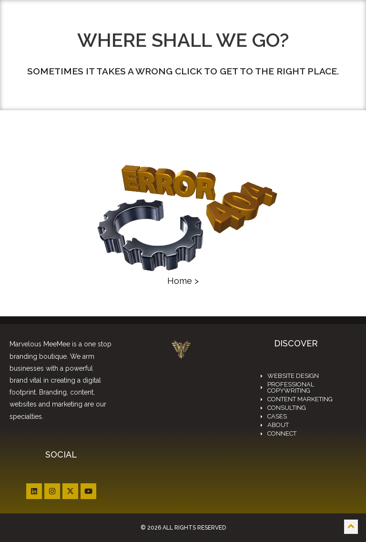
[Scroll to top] (351, 526)
